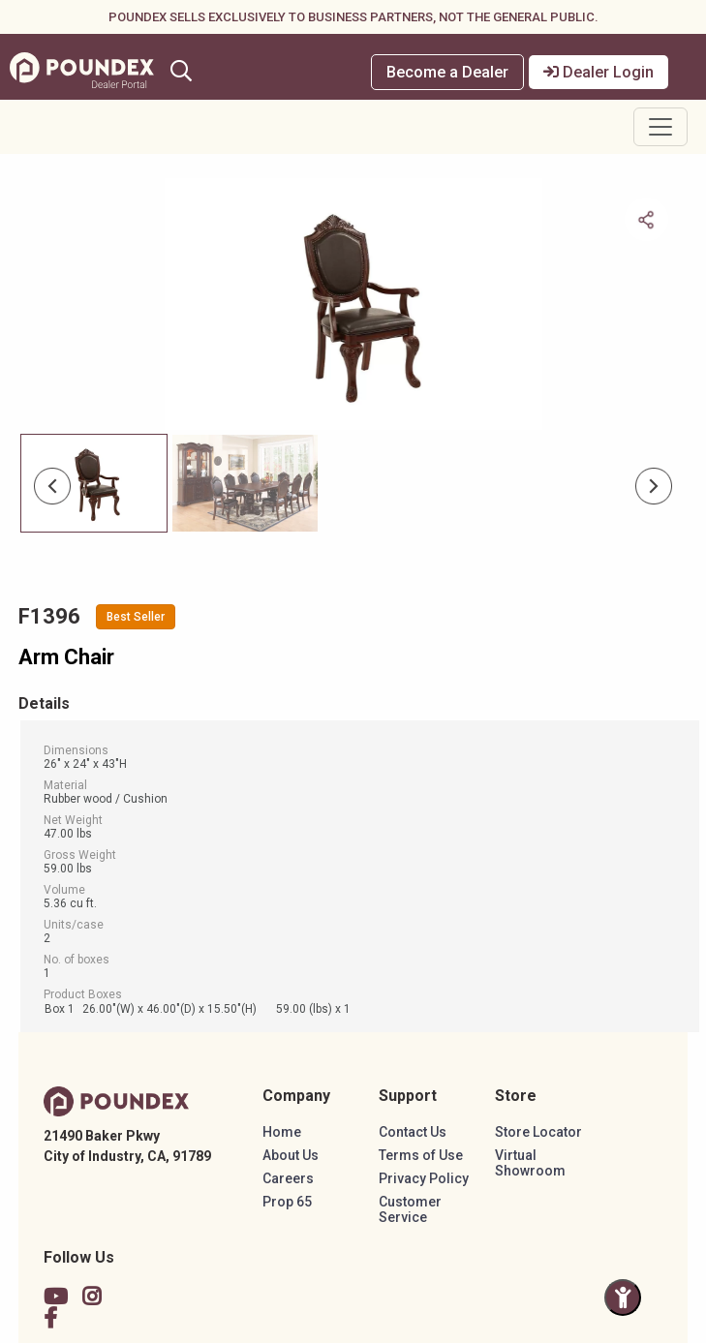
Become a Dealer (447, 72)
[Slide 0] (94, 483)
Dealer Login (598, 72)
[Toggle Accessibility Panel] (622, 1297)
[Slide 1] (245, 483)
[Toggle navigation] (660, 126)
